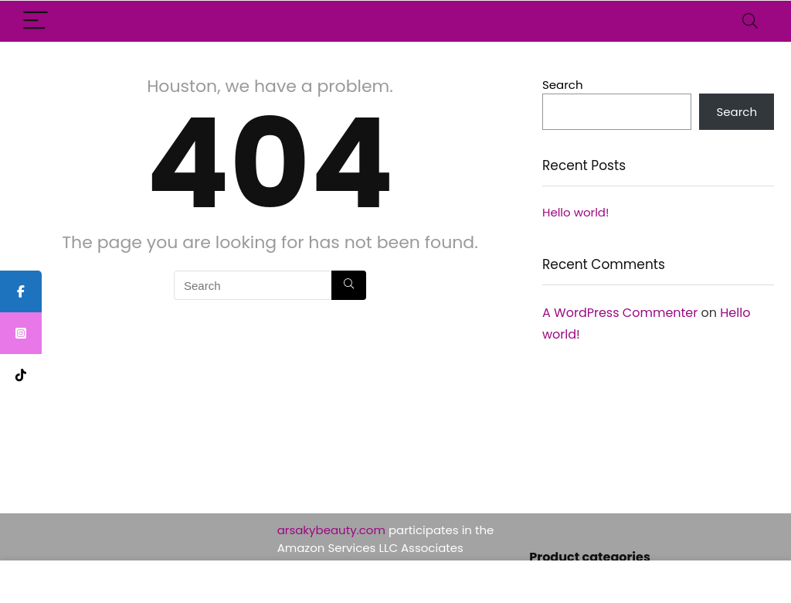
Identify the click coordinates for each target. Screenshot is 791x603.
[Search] (750, 21)
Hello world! (575, 212)
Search (562, 85)
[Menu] (35, 21)
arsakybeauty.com (331, 530)
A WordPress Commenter (620, 313)
